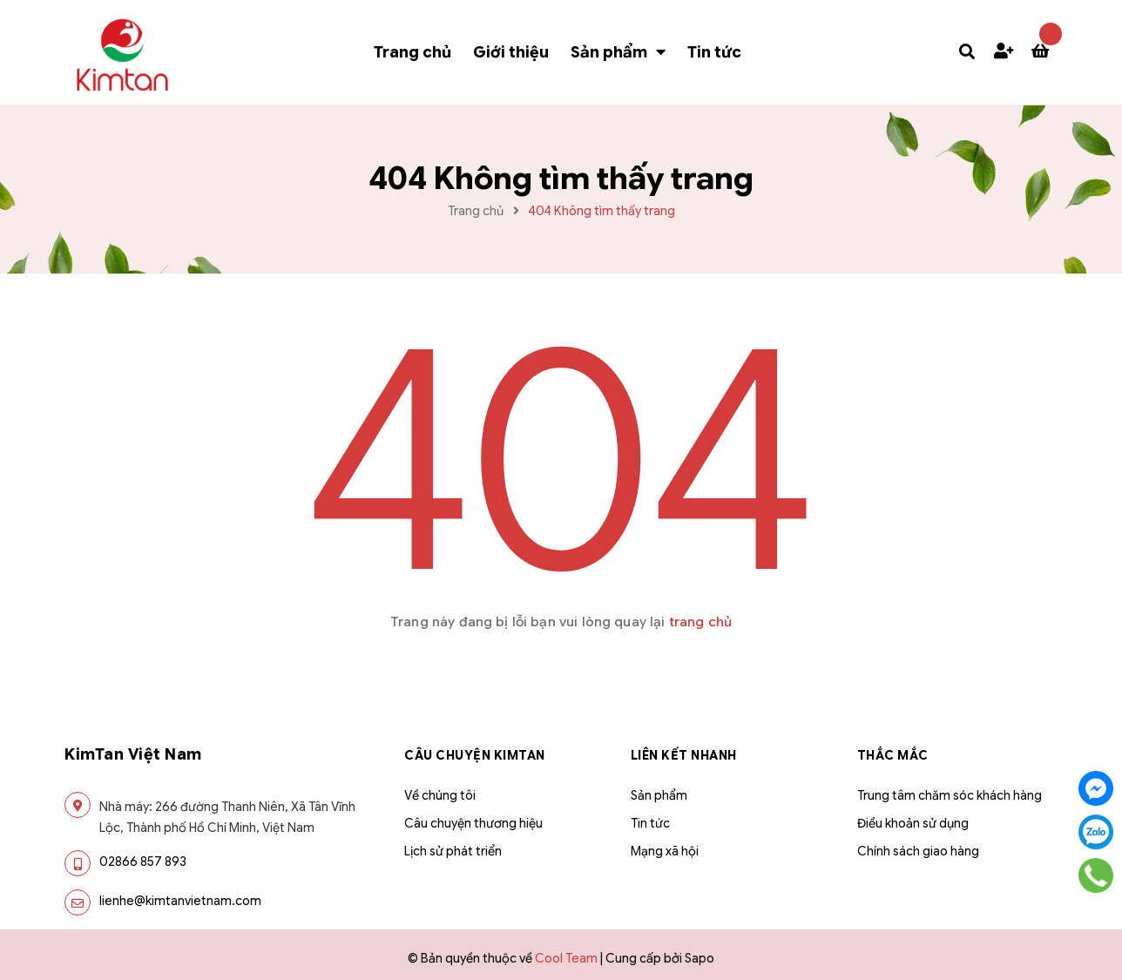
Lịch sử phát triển (453, 851)
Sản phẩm (659, 795)
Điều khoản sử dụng (913, 823)
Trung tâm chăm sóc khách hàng (949, 795)
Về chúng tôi (440, 795)
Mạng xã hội (665, 851)
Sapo (699, 958)
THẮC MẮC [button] (893, 755)
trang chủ (700, 622)
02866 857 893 (142, 861)
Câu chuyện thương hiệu (473, 823)
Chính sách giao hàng (918, 851)
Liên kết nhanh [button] (684, 755)
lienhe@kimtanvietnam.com (180, 901)
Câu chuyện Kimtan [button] (474, 755)
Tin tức (650, 823)
